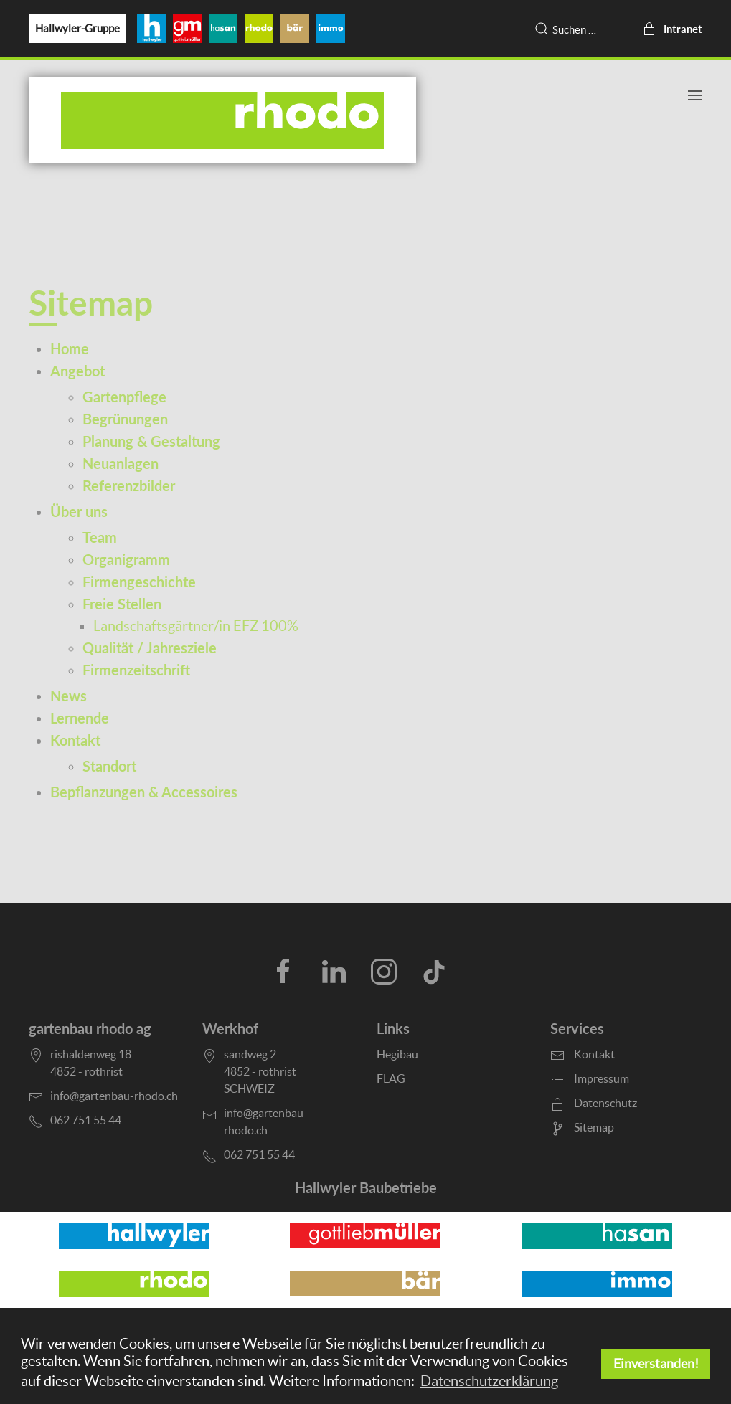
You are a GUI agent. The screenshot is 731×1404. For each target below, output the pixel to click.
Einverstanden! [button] (656, 1363)
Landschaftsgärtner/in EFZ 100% (195, 626)
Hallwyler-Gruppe (77, 28)
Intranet (672, 29)
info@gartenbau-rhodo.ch (114, 1095)
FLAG (391, 1078)
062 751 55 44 (259, 1154)
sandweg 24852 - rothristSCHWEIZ (260, 1071)
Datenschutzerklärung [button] (489, 1381)
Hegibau (397, 1054)
